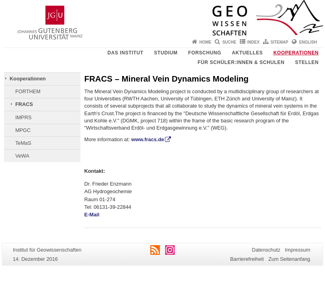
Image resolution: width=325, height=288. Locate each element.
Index (253, 42)
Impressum (297, 250)
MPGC (22, 130)
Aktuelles (247, 53)
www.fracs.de (147, 139)
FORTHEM (27, 91)
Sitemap (279, 42)
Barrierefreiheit (247, 259)
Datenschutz (266, 250)
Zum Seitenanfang (289, 259)
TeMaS (23, 143)
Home (205, 42)
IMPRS (23, 117)
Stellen (307, 62)
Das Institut (125, 53)
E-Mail (92, 215)
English (308, 42)
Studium (166, 53)
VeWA (22, 156)
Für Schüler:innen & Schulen (241, 62)
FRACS (24, 104)
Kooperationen (296, 53)
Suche (229, 42)
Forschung (204, 53)
